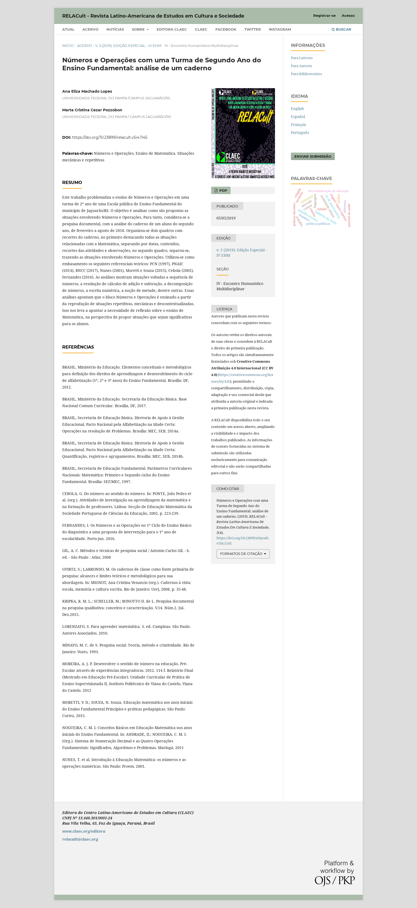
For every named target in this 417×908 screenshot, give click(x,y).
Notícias (115, 29)
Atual (68, 29)
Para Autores (301, 65)
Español (298, 116)
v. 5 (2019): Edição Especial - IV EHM (128, 45)
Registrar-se (324, 15)
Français (298, 124)
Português (300, 132)
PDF (222, 190)
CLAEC (201, 29)
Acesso (348, 15)
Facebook (225, 29)
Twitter (252, 29)
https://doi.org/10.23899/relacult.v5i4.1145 (109, 137)
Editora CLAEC (172, 29)
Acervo (90, 29)
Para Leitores (302, 57)
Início (68, 45)
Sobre (139, 29)
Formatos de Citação (241, 553)
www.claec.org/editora (83, 831)
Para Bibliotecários (306, 73)
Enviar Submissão (312, 156)
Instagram (280, 29)
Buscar (341, 29)
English (297, 108)
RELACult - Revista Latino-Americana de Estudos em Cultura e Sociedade (153, 16)
